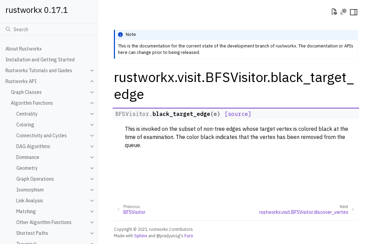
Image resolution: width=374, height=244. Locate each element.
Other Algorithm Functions (44, 222)
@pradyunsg (168, 235)
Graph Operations (35, 179)
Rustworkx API (21, 81)
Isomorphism (30, 190)
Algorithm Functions (32, 103)
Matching (26, 211)
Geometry (27, 168)
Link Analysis (29, 201)
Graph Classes (26, 92)
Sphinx (140, 235)
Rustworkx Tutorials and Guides (38, 70)
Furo (188, 235)
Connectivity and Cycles (41, 136)
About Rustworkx (23, 49)
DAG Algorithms (33, 146)
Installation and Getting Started (40, 60)
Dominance (27, 157)
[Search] (48, 29)
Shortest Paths (32, 233)
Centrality (27, 114)
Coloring (25, 125)
